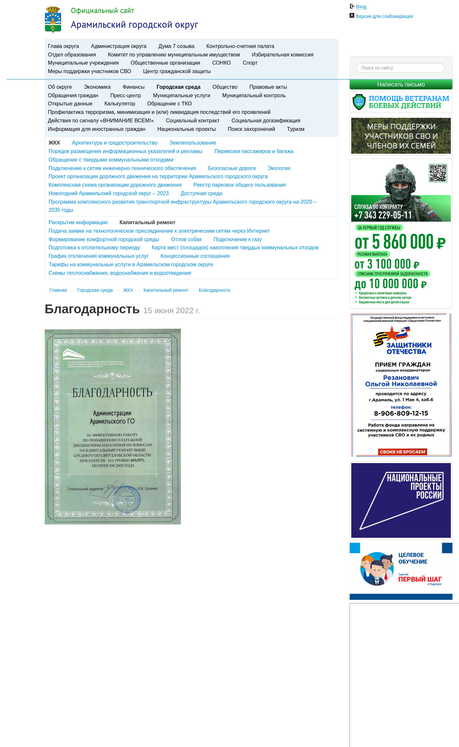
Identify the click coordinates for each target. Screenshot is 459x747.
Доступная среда (201, 193)
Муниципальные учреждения (83, 63)
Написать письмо (401, 84)
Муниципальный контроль (254, 95)
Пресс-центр (125, 95)
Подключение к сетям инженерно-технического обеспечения (122, 168)
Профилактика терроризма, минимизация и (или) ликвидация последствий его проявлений (159, 112)
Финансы (134, 87)
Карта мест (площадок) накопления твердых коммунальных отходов (235, 247)
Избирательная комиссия (283, 54)
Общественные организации (165, 63)
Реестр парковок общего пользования (240, 185)
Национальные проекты (186, 129)
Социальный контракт (192, 120)
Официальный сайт (102, 10)
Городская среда (178, 87)
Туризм (295, 129)
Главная (58, 290)
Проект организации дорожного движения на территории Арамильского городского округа (158, 176)
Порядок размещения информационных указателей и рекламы (125, 151)
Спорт (250, 63)
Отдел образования (72, 54)
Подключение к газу (238, 239)
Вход (361, 6)
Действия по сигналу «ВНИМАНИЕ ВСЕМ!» (101, 120)
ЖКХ (128, 290)
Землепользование (192, 143)
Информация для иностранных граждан (97, 129)
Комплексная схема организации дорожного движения (115, 185)
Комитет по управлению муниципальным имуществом (174, 54)
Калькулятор (119, 103)
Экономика (97, 87)
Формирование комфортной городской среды (104, 239)
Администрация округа (119, 46)
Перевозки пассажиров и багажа (253, 151)
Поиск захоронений (251, 129)
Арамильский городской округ (134, 24)
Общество (225, 87)
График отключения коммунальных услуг (99, 256)
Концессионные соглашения (195, 256)
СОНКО (221, 63)
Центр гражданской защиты (177, 71)
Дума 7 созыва (176, 46)
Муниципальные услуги (181, 95)
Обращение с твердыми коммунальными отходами (111, 160)
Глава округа (63, 46)
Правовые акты (268, 87)
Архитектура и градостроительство (115, 143)
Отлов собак (186, 239)
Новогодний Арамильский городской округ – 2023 (109, 193)
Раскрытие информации (78, 222)
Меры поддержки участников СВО (89, 71)
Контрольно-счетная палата (240, 46)
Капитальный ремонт (166, 290)
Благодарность (214, 290)
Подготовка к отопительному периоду (94, 247)
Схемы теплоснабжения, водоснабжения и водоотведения (120, 273)
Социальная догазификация (265, 120)
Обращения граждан (73, 95)
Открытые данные (70, 103)
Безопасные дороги (232, 168)
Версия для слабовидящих (384, 16)
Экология (279, 168)
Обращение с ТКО (169, 103)
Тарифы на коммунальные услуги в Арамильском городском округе (131, 264)
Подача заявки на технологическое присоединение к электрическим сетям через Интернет (159, 231)
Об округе (60, 87)
